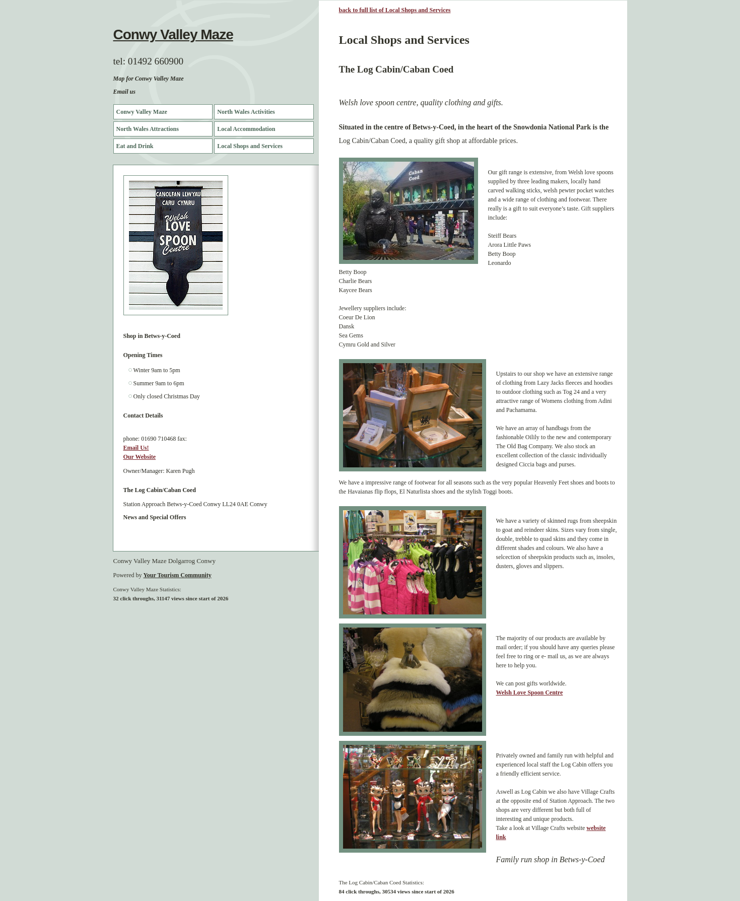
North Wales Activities (246, 111)
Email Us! (136, 447)
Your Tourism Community (178, 575)
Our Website (139, 456)
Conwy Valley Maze (173, 34)
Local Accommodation (246, 128)
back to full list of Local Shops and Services (395, 10)
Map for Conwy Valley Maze (148, 78)
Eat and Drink (135, 146)
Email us (124, 91)
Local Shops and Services (250, 146)
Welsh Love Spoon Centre (529, 692)
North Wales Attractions (147, 128)
